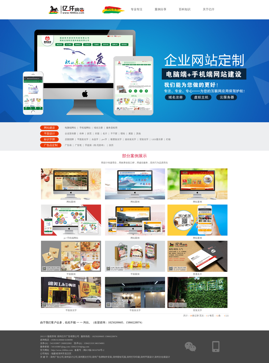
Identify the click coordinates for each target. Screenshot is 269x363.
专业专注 (136, 9)
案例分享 (160, 9)
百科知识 (184, 9)
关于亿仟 (208, 9)
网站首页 (112, 9)
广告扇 (68, 145)
